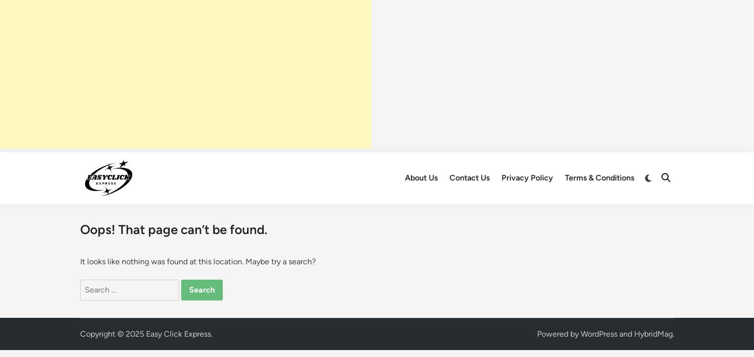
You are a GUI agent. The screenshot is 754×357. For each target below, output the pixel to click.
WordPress (599, 334)
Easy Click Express (178, 334)
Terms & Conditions (599, 177)
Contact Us (470, 177)
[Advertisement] (185, 74)
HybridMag (653, 334)
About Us (421, 177)
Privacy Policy (527, 177)
